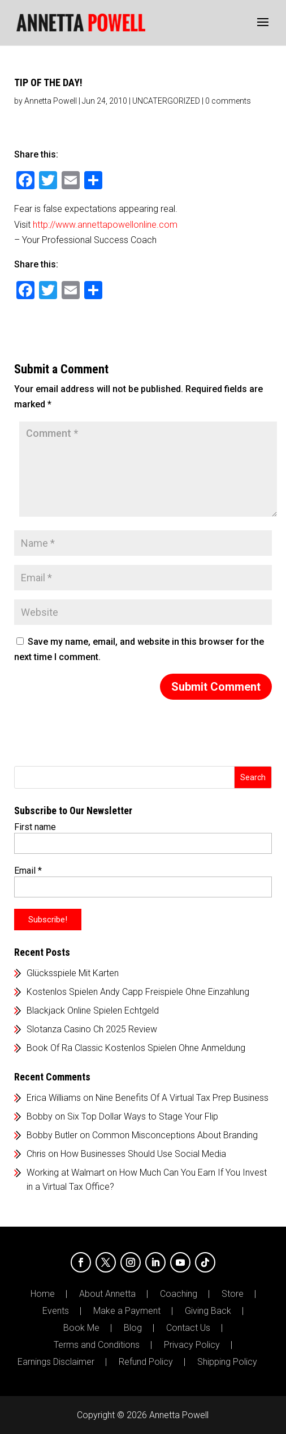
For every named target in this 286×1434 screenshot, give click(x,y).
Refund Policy (146, 1362)
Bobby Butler (52, 1135)
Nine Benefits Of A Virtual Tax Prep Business (182, 1097)
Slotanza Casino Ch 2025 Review (92, 1029)
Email (28, 870)
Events (55, 1311)
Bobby (40, 1116)
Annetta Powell (50, 100)
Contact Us (188, 1328)
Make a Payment (127, 1311)
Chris (36, 1153)
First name (35, 827)
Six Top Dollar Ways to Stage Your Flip (142, 1116)
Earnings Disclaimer (56, 1362)
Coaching (178, 1294)
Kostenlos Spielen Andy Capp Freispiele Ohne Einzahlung (138, 991)
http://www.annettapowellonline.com (105, 224)
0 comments (228, 100)
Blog (133, 1328)
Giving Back (208, 1311)
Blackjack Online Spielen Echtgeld (93, 1010)
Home (43, 1294)
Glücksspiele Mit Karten (73, 973)
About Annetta (107, 1294)
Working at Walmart (66, 1172)
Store (233, 1294)
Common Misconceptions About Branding (175, 1135)
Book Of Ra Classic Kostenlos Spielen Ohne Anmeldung (136, 1047)
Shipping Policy (227, 1362)
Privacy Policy (192, 1345)
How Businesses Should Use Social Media (143, 1153)
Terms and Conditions (97, 1345)
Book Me (81, 1328)
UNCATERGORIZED (166, 100)
